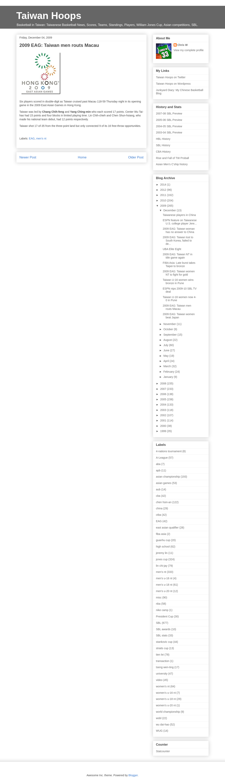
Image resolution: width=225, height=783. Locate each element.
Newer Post (27, 157)
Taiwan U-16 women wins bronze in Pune (178, 281)
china (159, 508)
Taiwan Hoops (48, 15)
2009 (163, 205)
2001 (163, 420)
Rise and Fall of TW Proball (172, 158)
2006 (163, 394)
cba (158, 495)
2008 (163, 383)
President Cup (164, 616)
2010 (163, 200)
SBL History (163, 145)
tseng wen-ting (165, 667)
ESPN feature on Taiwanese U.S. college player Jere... (180, 222)
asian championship (168, 476)
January (168, 376)
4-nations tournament (169, 451)
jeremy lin (162, 552)
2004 (163, 404)
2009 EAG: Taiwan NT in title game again (177, 256)
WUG (159, 730)
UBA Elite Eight (172, 249)
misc (159, 597)
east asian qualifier (167, 527)
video (159, 680)
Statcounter (163, 751)
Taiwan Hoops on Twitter (170, 77)
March (167, 366)
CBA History (163, 151)
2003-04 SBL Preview (169, 132)
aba (158, 464)
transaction (162, 661)
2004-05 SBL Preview (169, 126)
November (170, 324)
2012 (163, 189)
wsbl (158, 718)
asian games (163, 483)
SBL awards (163, 629)
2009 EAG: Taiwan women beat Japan (179, 316)
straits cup (162, 648)
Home (82, 157)
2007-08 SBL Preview (169, 113)
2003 (163, 410)
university (161, 673)
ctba (158, 514)
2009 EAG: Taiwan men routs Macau (177, 307)
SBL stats (161, 635)
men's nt (41, 138)
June (166, 350)
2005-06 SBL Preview (169, 119)
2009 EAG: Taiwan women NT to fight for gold (179, 273)
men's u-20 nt (164, 591)
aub (158, 489)
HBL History (163, 138)
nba (158, 603)
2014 (163, 184)
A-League (162, 457)
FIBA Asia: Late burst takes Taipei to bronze (179, 264)
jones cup (162, 559)
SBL (158, 622)
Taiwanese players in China (179, 215)
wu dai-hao (162, 724)
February (169, 371)
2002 (163, 415)
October (168, 329)
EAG (32, 138)
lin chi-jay (161, 565)
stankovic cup (164, 641)
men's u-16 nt (164, 578)
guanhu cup (163, 540)
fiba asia (161, 533)
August (167, 339)
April (166, 361)
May (166, 355)
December (170, 210)
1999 (163, 431)
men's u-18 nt (164, 584)
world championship (168, 711)
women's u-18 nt (166, 698)
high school (163, 546)
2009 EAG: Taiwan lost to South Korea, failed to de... (178, 240)
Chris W (182, 44)
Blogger (133, 775)
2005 (163, 399)
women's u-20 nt (166, 705)
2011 (163, 195)
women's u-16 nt (166, 692)
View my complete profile (189, 50)
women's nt (163, 686)
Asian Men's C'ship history (172, 164)
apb (158, 470)
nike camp (162, 610)
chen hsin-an (163, 502)
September (170, 334)
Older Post (136, 157)
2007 (163, 388)
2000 (163, 425)
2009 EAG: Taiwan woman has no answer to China (179, 230)
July (166, 345)
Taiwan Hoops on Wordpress (173, 83)
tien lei (160, 654)
